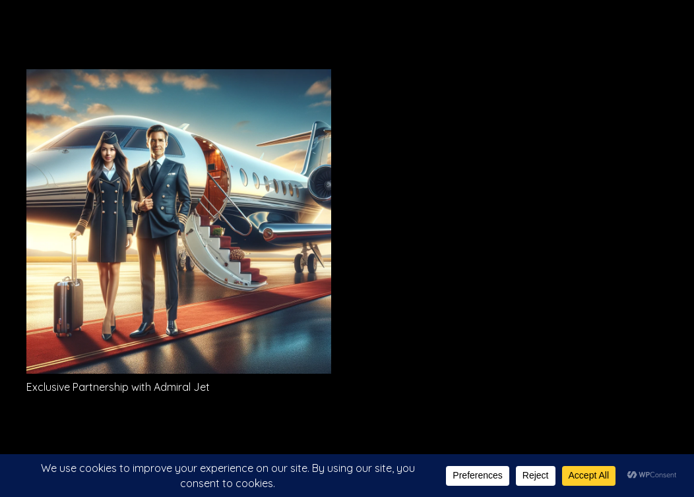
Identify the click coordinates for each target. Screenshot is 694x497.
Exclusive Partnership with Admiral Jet (118, 387)
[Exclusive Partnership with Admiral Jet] (178, 78)
